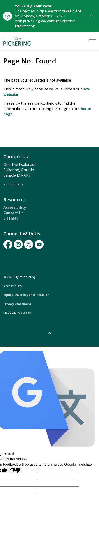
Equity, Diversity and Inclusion (26, 295)
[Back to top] (49, 334)
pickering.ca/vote (39, 21)
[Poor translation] (15, 470)
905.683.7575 (14, 184)
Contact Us (13, 212)
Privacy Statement (17, 304)
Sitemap (11, 218)
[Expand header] (92, 41)
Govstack (25, 313)
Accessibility (14, 207)
